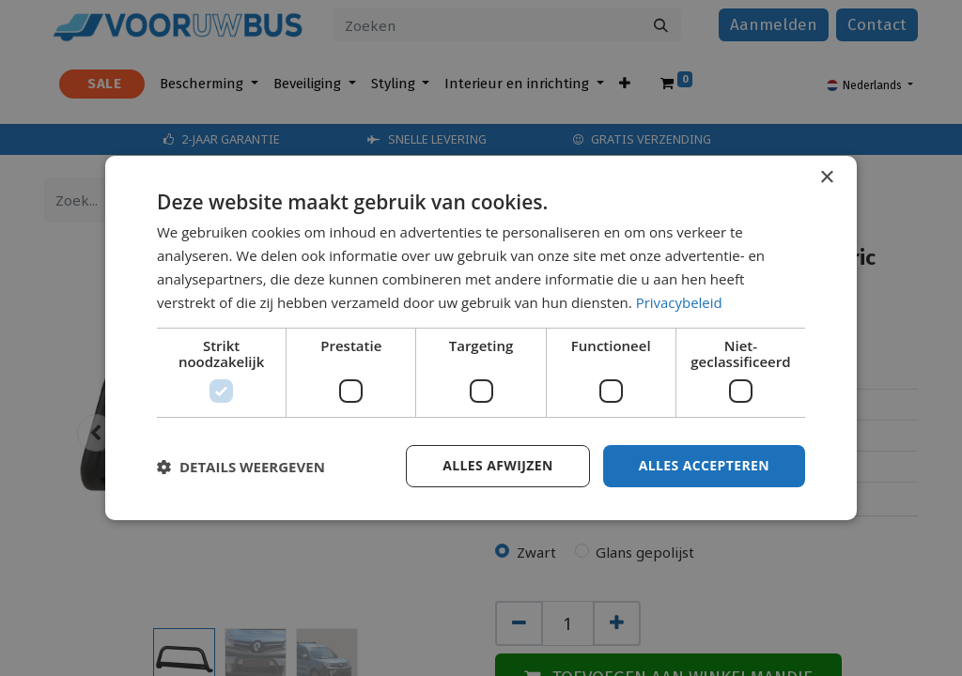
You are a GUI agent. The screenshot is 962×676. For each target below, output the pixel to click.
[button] (241, 466)
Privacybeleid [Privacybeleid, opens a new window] (679, 302)
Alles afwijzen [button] (497, 465)
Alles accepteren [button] (703, 465)
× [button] (826, 178)
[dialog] (481, 338)
